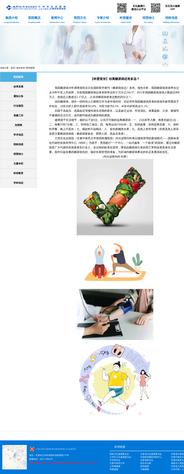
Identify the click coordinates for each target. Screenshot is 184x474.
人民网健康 (115, 466)
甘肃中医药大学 (117, 463)
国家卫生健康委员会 (119, 454)
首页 (13, 68)
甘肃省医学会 (146, 460)
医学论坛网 (145, 463)
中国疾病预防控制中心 (151, 457)
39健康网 (144, 469)
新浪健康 (144, 466)
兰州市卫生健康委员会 (120, 457)
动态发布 (20, 68)
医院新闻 (30, 68)
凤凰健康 (114, 469)
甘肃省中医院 (177, 454)
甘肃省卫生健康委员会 (151, 454)
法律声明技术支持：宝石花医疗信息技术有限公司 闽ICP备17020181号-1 (63, 463)
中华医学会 (115, 460)
